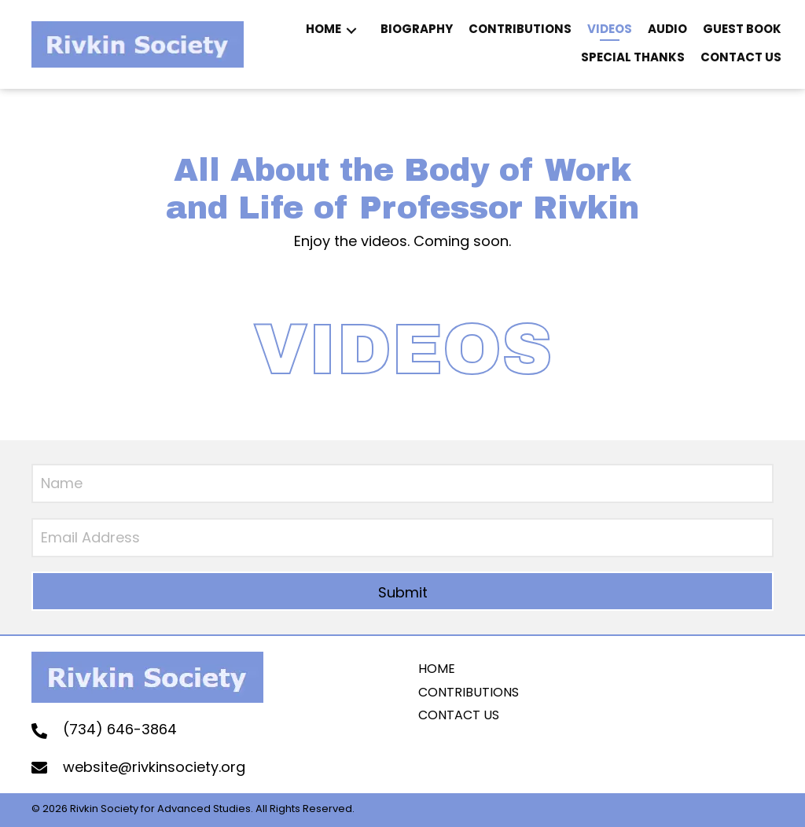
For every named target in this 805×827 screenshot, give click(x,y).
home (436, 669)
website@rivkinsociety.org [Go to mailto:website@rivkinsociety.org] (154, 767)
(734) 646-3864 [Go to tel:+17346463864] (120, 729)
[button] (351, 31)
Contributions (468, 692)
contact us (458, 715)
